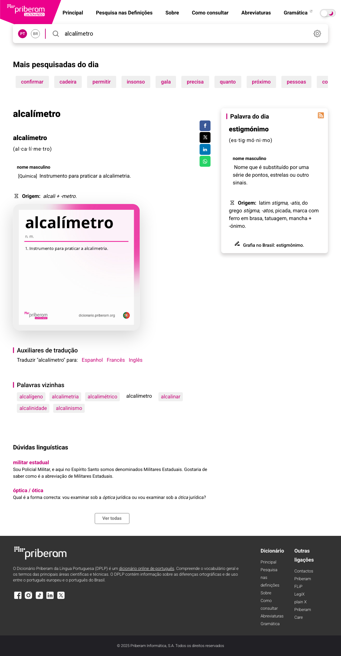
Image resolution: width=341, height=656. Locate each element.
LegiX (299, 594)
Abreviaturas (256, 13)
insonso (136, 82)
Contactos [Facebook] (303, 571)
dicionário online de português (146, 568)
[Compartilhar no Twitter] (205, 137)
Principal (268, 562)
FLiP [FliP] (298, 586)
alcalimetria (65, 397)
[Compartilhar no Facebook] (205, 125)
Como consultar (210, 13)
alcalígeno (31, 397)
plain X (300, 602)
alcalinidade (33, 408)
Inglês (136, 360)
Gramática (298, 13)
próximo (261, 82)
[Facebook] (18, 598)
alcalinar (170, 397)
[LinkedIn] (50, 598)
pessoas (296, 82)
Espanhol (92, 360)
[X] (61, 598)
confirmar (32, 82)
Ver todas (112, 518)
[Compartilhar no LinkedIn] (205, 149)
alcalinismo (69, 408)
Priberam (302, 579)
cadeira (68, 82)
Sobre (172, 13)
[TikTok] (39, 598)
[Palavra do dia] (321, 115)
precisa (195, 82)
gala (165, 82)
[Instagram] (28, 598)
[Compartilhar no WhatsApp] (205, 161)
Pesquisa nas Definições (124, 13)
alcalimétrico (102, 397)
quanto (228, 82)
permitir (102, 82)
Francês (116, 360)
